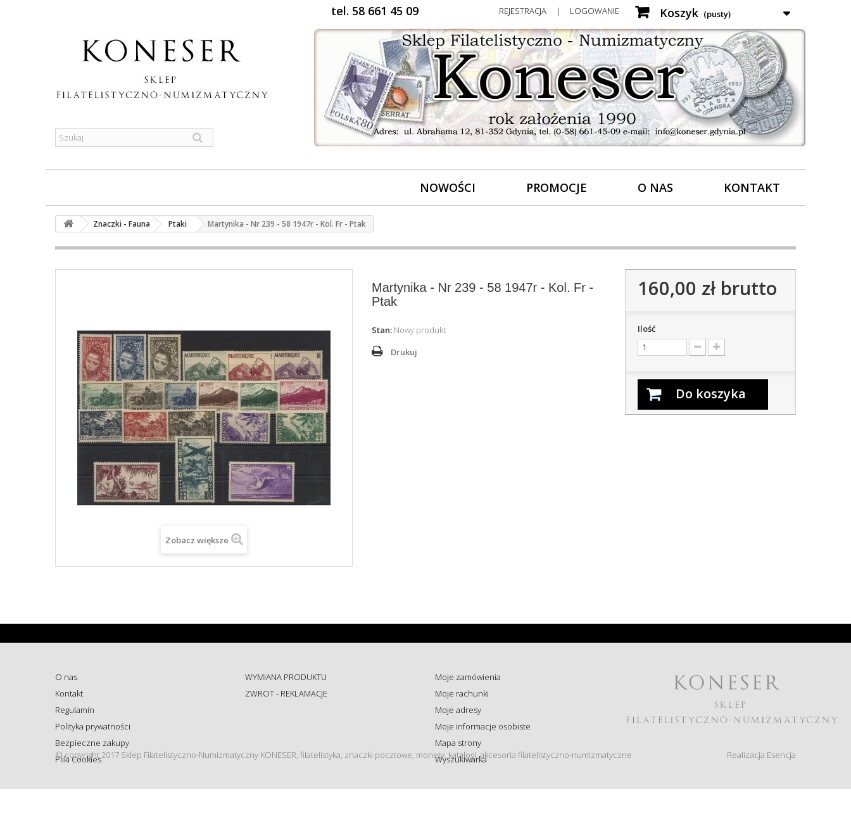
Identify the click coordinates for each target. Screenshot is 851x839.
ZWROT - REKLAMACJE (286, 693)
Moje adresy (458, 710)
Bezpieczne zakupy (92, 742)
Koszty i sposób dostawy (290, 742)
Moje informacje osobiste (483, 726)
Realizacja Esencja (761, 805)
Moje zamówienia (468, 677)
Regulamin (74, 710)
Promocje (556, 187)
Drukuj (404, 352)
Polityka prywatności (92, 726)
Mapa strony (458, 742)
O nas (655, 187)
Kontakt (752, 187)
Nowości (448, 187)
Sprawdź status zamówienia (296, 726)
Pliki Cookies (78, 759)
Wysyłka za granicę (279, 759)
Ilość (646, 328)
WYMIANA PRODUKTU (286, 677)
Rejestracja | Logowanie (559, 10)
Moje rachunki (462, 693)
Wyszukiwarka (461, 759)
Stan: (382, 330)
